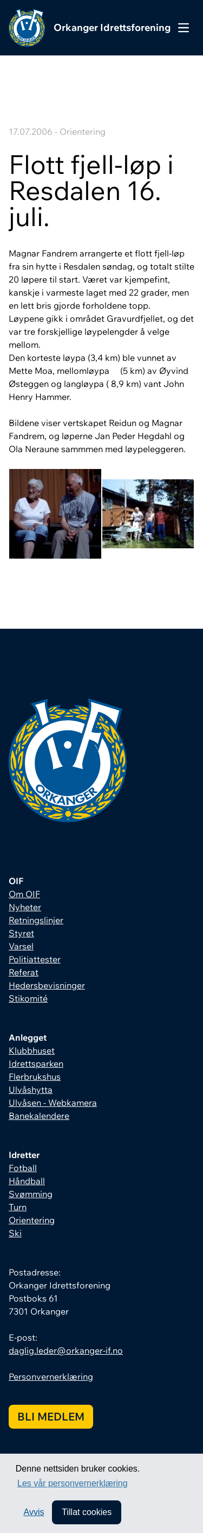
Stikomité (28, 998)
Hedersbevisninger (47, 985)
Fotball (23, 1167)
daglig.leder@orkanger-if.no (66, 1350)
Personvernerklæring (51, 1376)
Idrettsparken (36, 1063)
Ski (15, 1233)
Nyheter (25, 907)
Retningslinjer (36, 920)
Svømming (31, 1193)
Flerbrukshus (35, 1076)
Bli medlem (50, 1416)
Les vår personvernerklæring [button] (72, 1483)
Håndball (27, 1180)
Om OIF (24, 893)
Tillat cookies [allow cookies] (87, 1512)
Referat (23, 972)
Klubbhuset (32, 1050)
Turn (18, 1207)
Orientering (32, 1220)
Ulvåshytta (31, 1089)
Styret (21, 933)
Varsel (21, 946)
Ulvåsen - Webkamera (53, 1102)
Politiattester (35, 959)
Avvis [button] (34, 1512)
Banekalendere (39, 1115)
